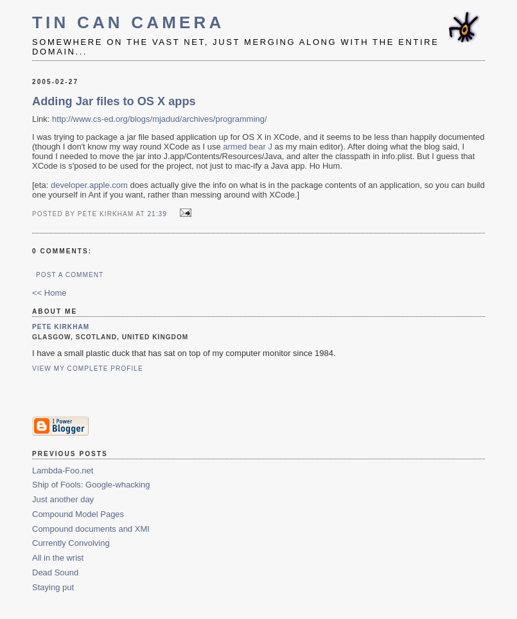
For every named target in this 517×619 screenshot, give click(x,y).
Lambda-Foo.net (62, 470)
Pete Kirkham (60, 326)
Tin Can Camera (128, 22)
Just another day (63, 499)
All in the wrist (57, 558)
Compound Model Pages (78, 514)
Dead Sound (55, 572)
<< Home (49, 293)
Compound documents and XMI (91, 529)
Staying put (53, 587)
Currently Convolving (71, 543)
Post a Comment (69, 274)
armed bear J (247, 146)
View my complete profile (87, 368)
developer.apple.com (89, 185)
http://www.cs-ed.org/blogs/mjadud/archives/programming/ (159, 119)
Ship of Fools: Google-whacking (91, 484)
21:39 (156, 213)
